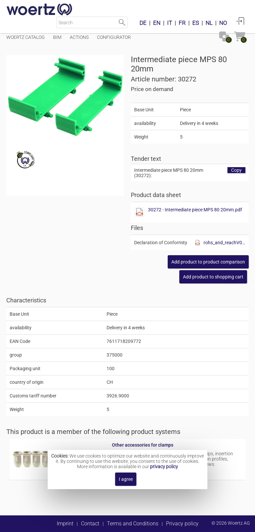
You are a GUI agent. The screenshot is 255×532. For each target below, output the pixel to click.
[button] (208, 261)
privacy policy (164, 466)
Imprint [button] (65, 523)
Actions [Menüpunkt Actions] (79, 37)
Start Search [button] (122, 22)
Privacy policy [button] (182, 523)
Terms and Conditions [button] (132, 523)
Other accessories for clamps (142, 445)
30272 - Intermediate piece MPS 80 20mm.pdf (195, 209)
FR (182, 23)
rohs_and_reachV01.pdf (224, 242)
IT (169, 23)
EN (156, 23)
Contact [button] (90, 523)
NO (223, 23)
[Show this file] (139, 212)
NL (209, 23)
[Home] (39, 10)
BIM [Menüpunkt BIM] (57, 37)
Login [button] (240, 21)
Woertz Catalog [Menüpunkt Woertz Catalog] (25, 37)
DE (142, 23)
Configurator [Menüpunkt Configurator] (114, 37)
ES (195, 23)
